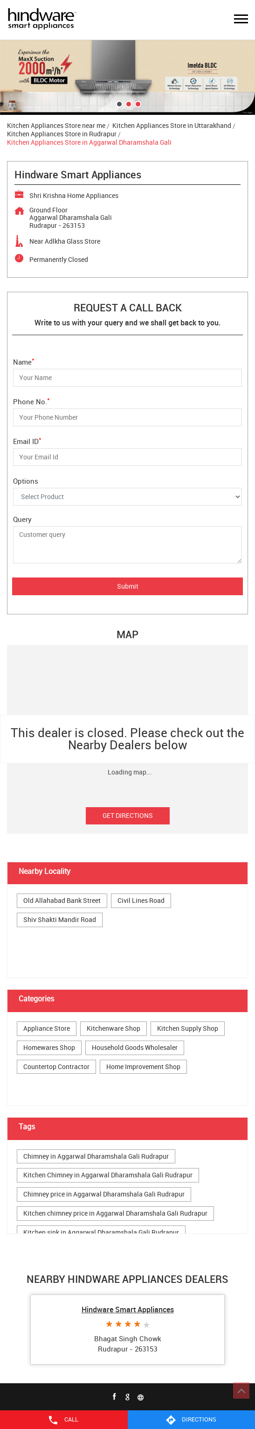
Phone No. (31, 401)
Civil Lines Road (141, 901)
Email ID (27, 440)
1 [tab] (118, 103)
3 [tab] (137, 103)
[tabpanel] (127, 77)
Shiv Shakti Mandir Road (59, 920)
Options (25, 480)
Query (22, 519)
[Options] (127, 497)
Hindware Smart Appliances (128, 1309)
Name (23, 361)
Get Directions (128, 815)
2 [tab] (127, 103)
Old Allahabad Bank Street (62, 901)
